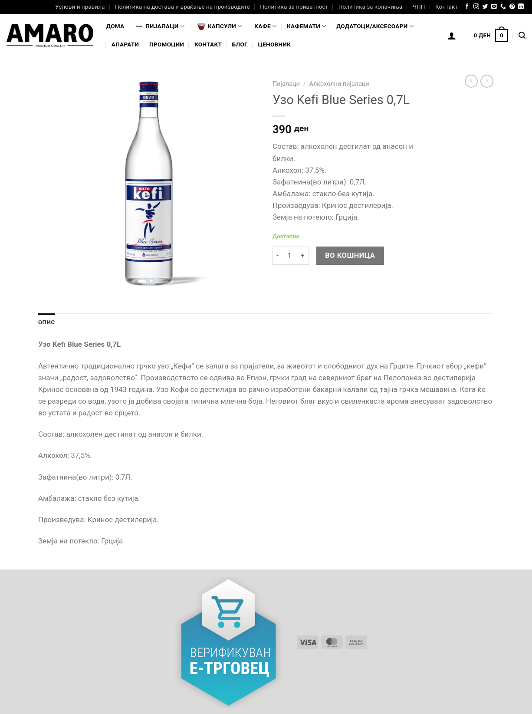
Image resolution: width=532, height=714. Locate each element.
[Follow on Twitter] (485, 6)
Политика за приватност (294, 6)
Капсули (219, 26)
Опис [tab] (46, 322)
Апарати (125, 44)
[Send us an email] (494, 6)
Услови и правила (80, 6)
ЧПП (419, 6)
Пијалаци (286, 84)
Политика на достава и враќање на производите (182, 6)
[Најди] (522, 35)
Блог (240, 44)
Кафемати (306, 26)
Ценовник (274, 44)
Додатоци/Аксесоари (375, 26)
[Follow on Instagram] (476, 6)
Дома (115, 26)
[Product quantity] (289, 256)
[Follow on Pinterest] (512, 6)
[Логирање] (451, 35)
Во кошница (350, 255)
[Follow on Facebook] (467, 6)
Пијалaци (159, 26)
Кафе (265, 26)
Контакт (446, 6)
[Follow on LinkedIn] (521, 6)
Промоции (166, 44)
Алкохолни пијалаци (339, 84)
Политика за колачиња (370, 6)
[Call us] (503, 6)
